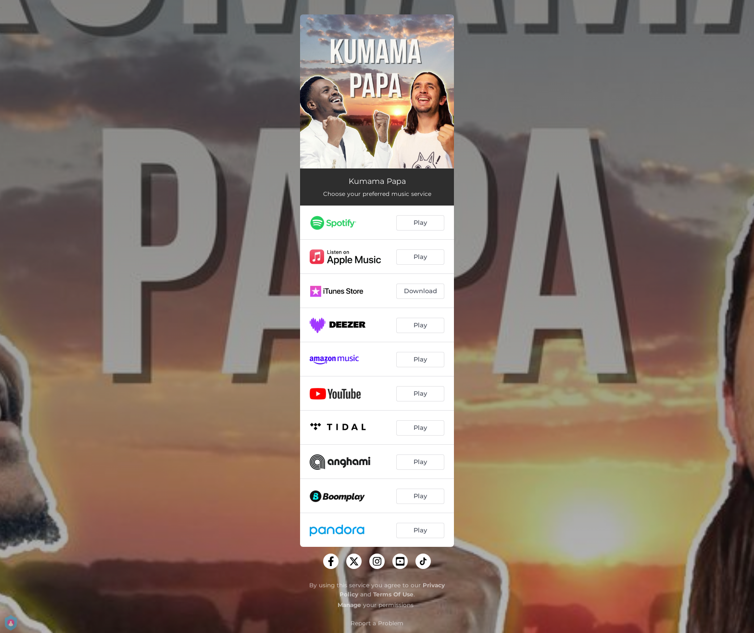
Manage (349, 604)
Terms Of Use (393, 594)
